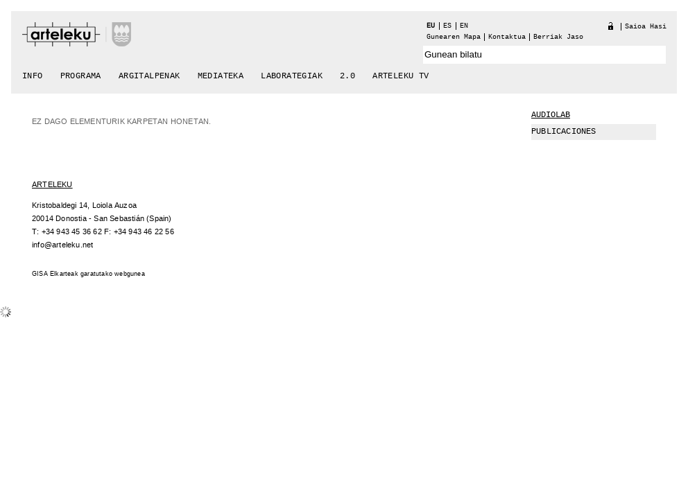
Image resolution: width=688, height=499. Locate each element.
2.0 (347, 76)
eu (431, 26)
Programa (80, 76)
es (447, 26)
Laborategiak (291, 76)
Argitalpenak (149, 76)
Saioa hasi (645, 26)
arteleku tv (400, 76)
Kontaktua (507, 37)
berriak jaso (558, 37)
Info (32, 76)
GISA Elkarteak (55, 274)
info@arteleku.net (62, 245)
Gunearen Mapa (454, 37)
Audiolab (550, 115)
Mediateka (221, 76)
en (464, 26)
